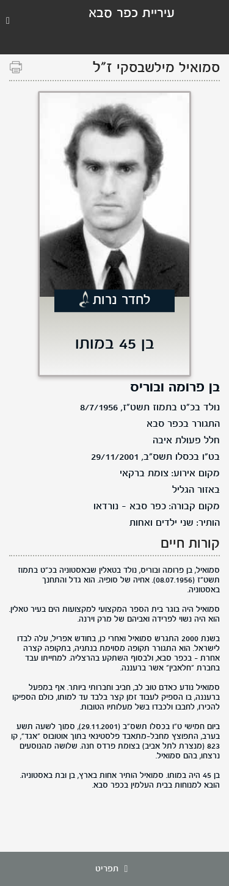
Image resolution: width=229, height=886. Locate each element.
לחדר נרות (122, 301)
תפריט (114, 869)
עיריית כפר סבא (132, 13)
